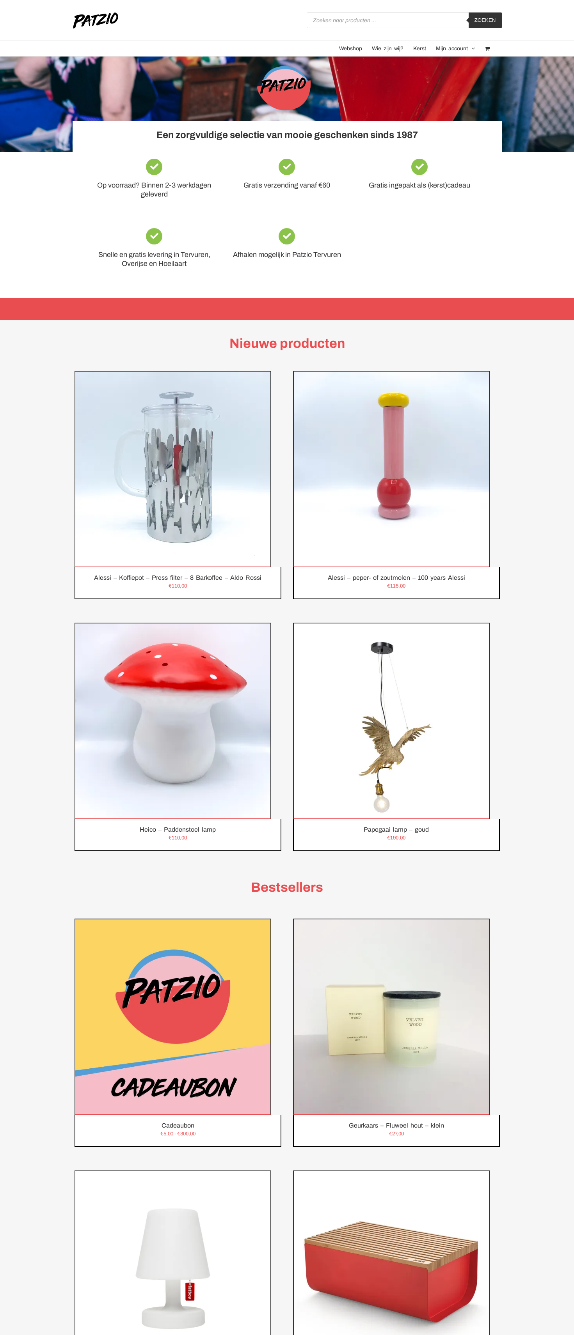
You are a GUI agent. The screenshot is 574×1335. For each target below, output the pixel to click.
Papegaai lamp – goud (396, 829)
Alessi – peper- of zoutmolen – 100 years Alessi (396, 577)
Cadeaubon (178, 1125)
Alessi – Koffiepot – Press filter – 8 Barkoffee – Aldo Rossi (177, 577)
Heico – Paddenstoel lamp (178, 829)
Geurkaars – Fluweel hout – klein (396, 1125)
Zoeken (485, 20)
